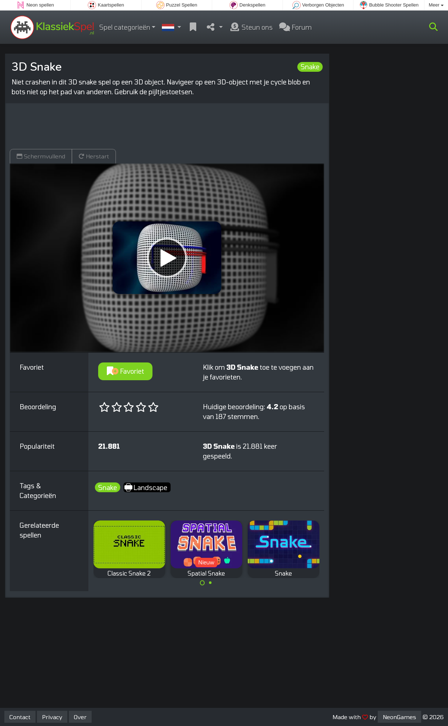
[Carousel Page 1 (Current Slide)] (202, 582)
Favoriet (125, 371)
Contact (19, 716)
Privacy (52, 716)
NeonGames (399, 716)
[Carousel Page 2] (210, 582)
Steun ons (251, 27)
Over (80, 716)
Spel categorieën (124, 27)
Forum (295, 27)
